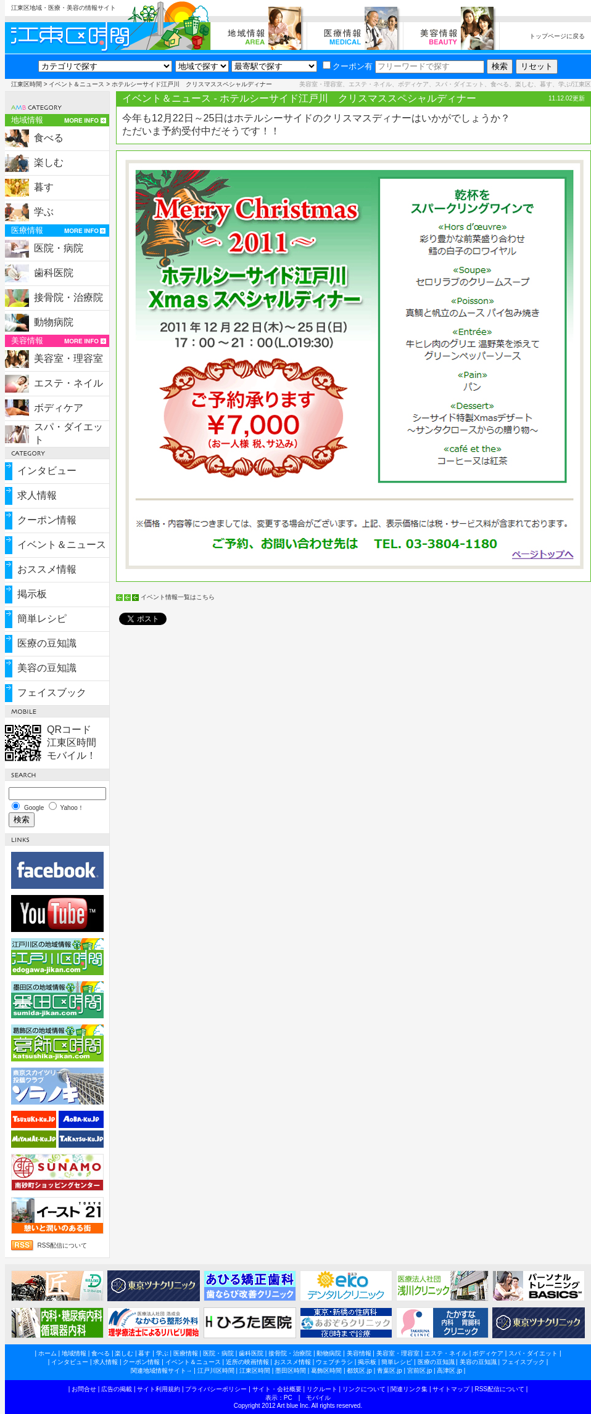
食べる (49, 138)
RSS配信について (63, 1245)
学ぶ (44, 211)
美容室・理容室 (68, 358)
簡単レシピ (42, 618)
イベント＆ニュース (76, 84)
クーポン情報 (46, 520)
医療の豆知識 (46, 643)
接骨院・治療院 (68, 297)
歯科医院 (53, 273)
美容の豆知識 (46, 668)
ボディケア (58, 408)
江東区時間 (26, 84)
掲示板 (32, 594)
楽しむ (49, 162)
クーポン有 (348, 66)
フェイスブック (51, 692)
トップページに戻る (557, 36)
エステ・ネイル (68, 383)
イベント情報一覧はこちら (178, 597)
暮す (44, 187)
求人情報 (37, 495)
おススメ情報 (46, 569)
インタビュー (46, 470)
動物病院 (53, 322)
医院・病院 (58, 248)
